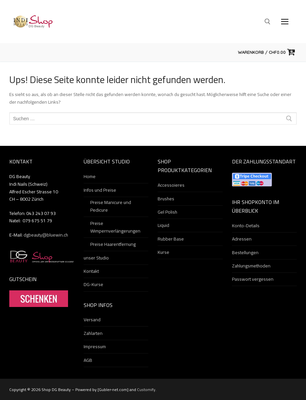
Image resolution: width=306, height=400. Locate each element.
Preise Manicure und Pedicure (110, 206)
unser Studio (96, 258)
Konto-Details (246, 226)
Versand (92, 320)
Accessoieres (171, 185)
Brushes (166, 199)
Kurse (163, 252)
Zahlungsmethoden (251, 266)
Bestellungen (245, 253)
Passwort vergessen (252, 279)
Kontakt (91, 271)
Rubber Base (171, 239)
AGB (88, 360)
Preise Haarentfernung (113, 245)
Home (90, 177)
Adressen (242, 239)
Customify (146, 389)
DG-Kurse (93, 285)
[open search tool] (267, 22)
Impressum (95, 347)
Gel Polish (167, 212)
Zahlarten (93, 334)
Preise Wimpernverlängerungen (115, 227)
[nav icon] (284, 22)
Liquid (163, 226)
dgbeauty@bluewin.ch (46, 235)
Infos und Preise (100, 190)
